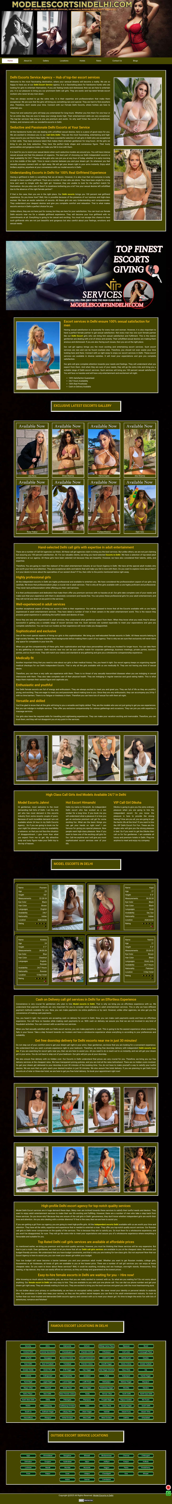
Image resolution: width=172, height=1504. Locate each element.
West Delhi (87, 1418)
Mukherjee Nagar (106, 1388)
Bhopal (145, 1474)
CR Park (28, 1358)
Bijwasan (126, 1346)
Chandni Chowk (87, 1352)
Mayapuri (145, 1382)
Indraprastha (67, 1376)
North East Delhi (146, 1394)
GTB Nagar (67, 1370)
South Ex (28, 1412)
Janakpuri (87, 1376)
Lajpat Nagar (48, 1382)
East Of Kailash (48, 1364)
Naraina (146, 1388)
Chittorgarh (146, 1456)
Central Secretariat (48, 1352)
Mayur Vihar (28, 1388)
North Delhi (126, 1394)
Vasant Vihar (145, 1412)
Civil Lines (126, 1352)
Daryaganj (48, 1358)
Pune (28, 1474)
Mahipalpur (106, 1382)
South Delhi (146, 1406)
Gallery (46, 61)
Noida (87, 1394)
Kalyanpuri (126, 1376)
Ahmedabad (47, 1456)
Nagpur (106, 1468)
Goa (126, 1474)
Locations (64, 61)
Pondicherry (145, 1468)
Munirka (126, 1388)
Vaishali (106, 1412)
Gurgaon (48, 1462)
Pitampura (87, 1400)
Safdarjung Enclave (67, 1406)
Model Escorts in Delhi (103, 1495)
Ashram (87, 1346)
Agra (28, 1456)
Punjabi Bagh (106, 1400)
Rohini (28, 1406)
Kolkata (146, 1462)
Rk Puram (145, 1400)
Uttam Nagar (87, 1412)
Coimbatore (106, 1479)
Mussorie (87, 1468)
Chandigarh (106, 1474)
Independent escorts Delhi (106, 1224)
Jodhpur (107, 1462)
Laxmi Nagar (67, 1382)
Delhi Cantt (106, 1358)
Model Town (67, 1388)
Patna (126, 1468)
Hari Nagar (87, 1370)
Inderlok (28, 1376)
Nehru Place (27, 1394)
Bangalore (67, 1456)
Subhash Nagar (48, 1412)
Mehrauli (48, 1388)
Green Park (47, 1370)
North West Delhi (28, 1400)
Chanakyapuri (67, 1352)
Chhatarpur (106, 1352)
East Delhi (28, 1364)
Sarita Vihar (106, 1406)
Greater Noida (28, 1370)
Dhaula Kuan (126, 1358)
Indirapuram (47, 1376)
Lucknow (28, 1468)
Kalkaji (106, 1376)
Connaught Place (145, 1352)
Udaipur (87, 1474)
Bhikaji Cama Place (106, 1346)
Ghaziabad (146, 1418)
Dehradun (28, 1462)
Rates (98, 61)
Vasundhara (28, 1418)
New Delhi (47, 1394)
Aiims (48, 1346)
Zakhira (126, 1418)
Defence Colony (67, 1358)
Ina (146, 1370)
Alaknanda (67, 1346)
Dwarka (145, 1358)
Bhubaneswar (106, 1456)
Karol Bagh (28, 1382)
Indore (67, 1479)
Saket (87, 1406)
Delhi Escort (77, 336)
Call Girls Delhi (53, 135)
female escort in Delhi (39, 1282)
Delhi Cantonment (87, 1358)
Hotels (82, 61)
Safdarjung (47, 1406)
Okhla (48, 1400)
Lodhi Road (87, 1382)
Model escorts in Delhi (84, 1004)
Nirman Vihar (107, 1394)
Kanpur (126, 1462)
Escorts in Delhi (113, 555)
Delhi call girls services (92, 1249)
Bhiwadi (87, 1456)
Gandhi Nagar (106, 1364)
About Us (28, 61)
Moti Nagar (87, 1388)
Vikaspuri (47, 1418)
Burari (146, 1346)
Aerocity (28, 1346)
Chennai (126, 1456)
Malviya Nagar (126, 1382)
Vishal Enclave (67, 1418)
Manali (47, 1468)
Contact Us (117, 61)
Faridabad (67, 1364)
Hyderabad (67, 1462)
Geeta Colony (126, 1364)
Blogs (135, 61)
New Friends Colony (67, 1394)
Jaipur (87, 1462)
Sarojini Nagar (126, 1406)
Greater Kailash (145, 1364)
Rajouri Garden (126, 1400)
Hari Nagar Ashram (106, 1370)
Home (10, 61)
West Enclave (106, 1418)
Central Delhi (28, 1352)
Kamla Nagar (146, 1376)
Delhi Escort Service (43, 84)
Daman (87, 1479)
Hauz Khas (126, 1370)
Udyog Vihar (67, 1412)
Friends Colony (87, 1364)
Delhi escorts (68, 194)
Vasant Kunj (126, 1412)
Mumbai (67, 1468)
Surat (67, 1474)
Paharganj (67, 1400)
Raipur (47, 1474)
